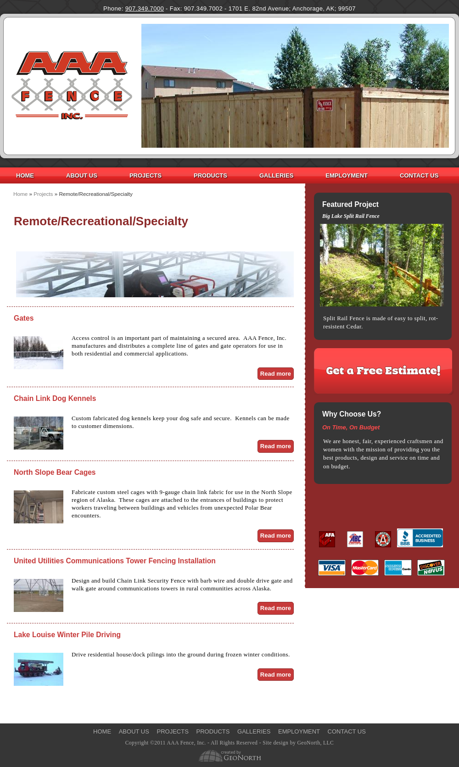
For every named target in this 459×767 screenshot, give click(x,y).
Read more (277, 373)
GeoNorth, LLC (315, 743)
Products (210, 175)
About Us (81, 175)
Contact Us (419, 175)
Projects (145, 175)
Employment (346, 175)
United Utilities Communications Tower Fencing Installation (115, 561)
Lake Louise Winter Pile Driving (67, 635)
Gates (24, 318)
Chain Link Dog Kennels (55, 398)
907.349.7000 (144, 8)
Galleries (276, 175)
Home (25, 175)
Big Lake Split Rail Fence (351, 216)
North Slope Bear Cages (55, 472)
